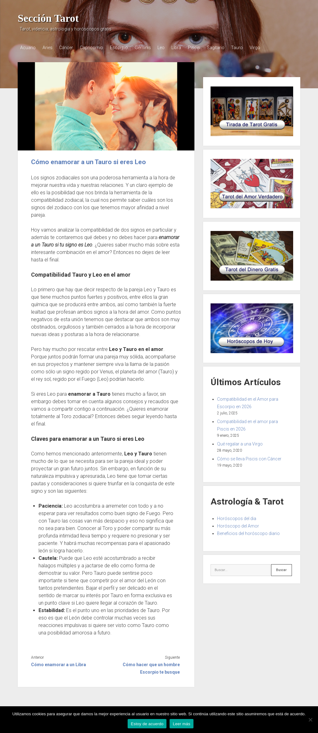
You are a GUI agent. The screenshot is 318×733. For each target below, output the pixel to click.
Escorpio (124, 47)
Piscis (204, 47)
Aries (49, 47)
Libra (185, 47)
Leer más (181, 723)
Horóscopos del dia (236, 517)
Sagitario (227, 47)
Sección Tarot (48, 18)
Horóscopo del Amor (238, 525)
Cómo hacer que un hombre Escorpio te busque (151, 668)
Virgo (269, 47)
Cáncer (69, 47)
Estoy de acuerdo (147, 723)
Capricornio (95, 47)
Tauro (250, 47)
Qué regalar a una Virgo (240, 442)
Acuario (28, 47)
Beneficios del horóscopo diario (248, 532)
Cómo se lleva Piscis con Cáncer (249, 457)
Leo (169, 47)
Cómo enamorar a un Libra (58, 664)
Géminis (149, 47)
